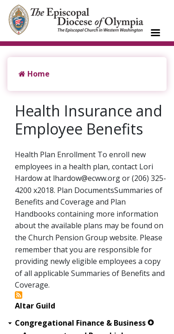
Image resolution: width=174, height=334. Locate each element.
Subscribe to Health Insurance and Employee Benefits (18, 295)
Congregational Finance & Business (80, 323)
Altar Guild (35, 306)
